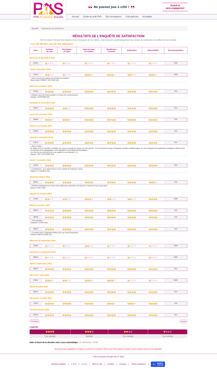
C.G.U (84, 364)
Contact (110, 364)
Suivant (183, 321)
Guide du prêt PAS (92, 16)
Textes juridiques (138, 364)
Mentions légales (58, 364)
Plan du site (97, 364)
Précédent (34, 321)
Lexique (122, 364)
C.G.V (73, 364)
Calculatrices (132, 16)
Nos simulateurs (114, 16)
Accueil (75, 16)
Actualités (147, 16)
